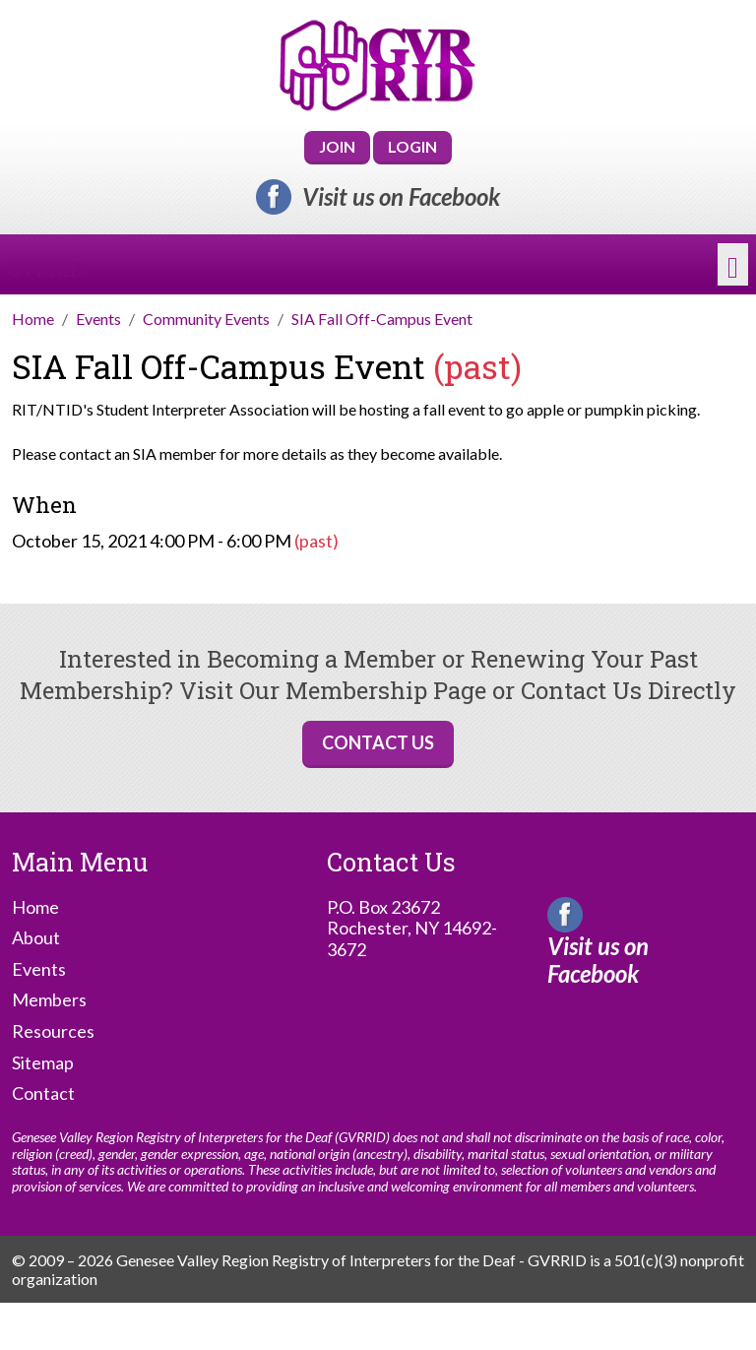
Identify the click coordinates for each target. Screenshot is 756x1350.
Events (39, 969)
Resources (53, 1031)
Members (49, 1000)
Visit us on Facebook (401, 197)
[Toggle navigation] (733, 265)
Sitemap (43, 1063)
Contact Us (378, 742)
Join (337, 146)
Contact (43, 1093)
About (36, 938)
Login (412, 146)
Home (35, 907)
